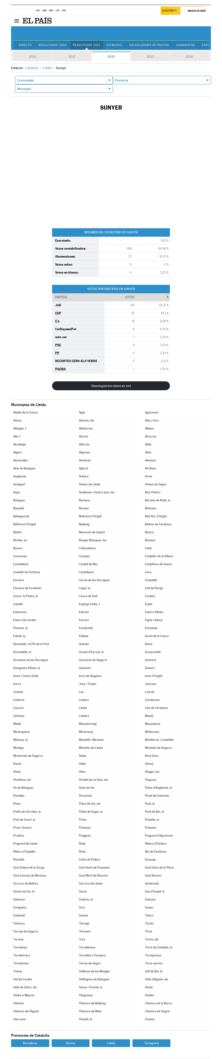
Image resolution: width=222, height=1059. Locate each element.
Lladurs (84, 700)
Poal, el (150, 804)
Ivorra (17, 684)
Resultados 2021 (89, 45)
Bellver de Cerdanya (158, 524)
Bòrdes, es (20, 540)
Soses (149, 907)
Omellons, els (22, 780)
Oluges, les (152, 772)
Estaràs (84, 612)
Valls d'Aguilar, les (156, 979)
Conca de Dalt (88, 596)
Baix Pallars (152, 492)
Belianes (150, 508)
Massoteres (152, 724)
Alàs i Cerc (152, 420)
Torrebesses (87, 947)
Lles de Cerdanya (156, 708)
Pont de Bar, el (154, 812)
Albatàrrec (86, 428)
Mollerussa (152, 732)
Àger (82, 412)
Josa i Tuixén (87, 684)
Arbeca (84, 476)
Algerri (17, 452)
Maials (149, 716)
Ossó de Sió (87, 788)
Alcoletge (19, 444)
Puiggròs (85, 836)
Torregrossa (153, 955)
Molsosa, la (20, 740)
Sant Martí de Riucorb (93, 875)
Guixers (150, 668)
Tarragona (151, 1043)
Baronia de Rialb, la (157, 500)
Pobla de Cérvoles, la (27, 812)
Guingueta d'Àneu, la (26, 668)
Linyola (149, 692)
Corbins (150, 596)
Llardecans (152, 700)
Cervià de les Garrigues (94, 580)
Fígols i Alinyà (154, 620)
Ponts (82, 820)
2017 (71, 57)
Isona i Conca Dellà (25, 676)
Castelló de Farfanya (26, 572)
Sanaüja (150, 860)
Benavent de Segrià (92, 532)
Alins (148, 452)
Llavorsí (18, 708)
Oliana (149, 764)
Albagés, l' (20, 428)
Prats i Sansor (22, 828)
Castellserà (86, 572)
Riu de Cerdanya (156, 852)
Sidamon (19, 899)
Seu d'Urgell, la (155, 891)
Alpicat (83, 468)
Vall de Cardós (22, 979)
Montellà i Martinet (91, 740)
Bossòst (150, 540)
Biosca (149, 532)
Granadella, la (22, 652)
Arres (148, 476)
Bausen (84, 508)
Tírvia (148, 931)
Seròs (83, 891)
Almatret (84, 460)
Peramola (85, 796)
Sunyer (83, 915)
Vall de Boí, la (153, 971)
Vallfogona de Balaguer (94, 979)
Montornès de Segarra (28, 756)
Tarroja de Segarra (25, 931)
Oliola (17, 772)
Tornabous (20, 947)
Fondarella (86, 628)
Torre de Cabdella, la (158, 947)
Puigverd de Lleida (25, 844)
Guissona (85, 668)
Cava (148, 572)
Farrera (84, 620)
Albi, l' (17, 436)
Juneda (18, 692)
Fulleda (83, 636)
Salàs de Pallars (89, 860)
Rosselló (18, 860)
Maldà (17, 724)
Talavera (19, 923)
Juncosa (150, 684)
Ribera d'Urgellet (24, 852)
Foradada (151, 628)
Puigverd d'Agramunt (159, 836)
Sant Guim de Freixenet (94, 868)
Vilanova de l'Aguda (26, 1011)
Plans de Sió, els (89, 804)
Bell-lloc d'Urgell (156, 516)
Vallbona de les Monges (94, 971)
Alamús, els (86, 420)
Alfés (148, 444)
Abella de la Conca (25, 412)
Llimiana (19, 716)
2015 (111, 57)
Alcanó (83, 436)
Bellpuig (84, 524)
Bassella (18, 508)
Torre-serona (154, 963)
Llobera (84, 716)
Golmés (84, 644)
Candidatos (190, 45)
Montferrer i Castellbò (159, 740)
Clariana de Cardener (27, 588)
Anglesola (19, 476)
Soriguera (19, 907)
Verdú (149, 987)
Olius (82, 772)
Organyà (150, 780)
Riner (82, 852)
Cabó (148, 548)
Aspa (16, 492)
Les (81, 692)
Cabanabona (87, 548)
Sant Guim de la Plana (159, 868)
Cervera (18, 580)
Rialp (82, 844)
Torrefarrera (21, 955)
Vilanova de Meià (90, 1011)
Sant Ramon (153, 875)
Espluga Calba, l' (89, 604)
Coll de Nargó (154, 588)
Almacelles (20, 460)
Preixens (150, 828)
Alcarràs (150, 436)
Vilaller (149, 995)
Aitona (17, 420)
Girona (70, 1043)
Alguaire (84, 452)
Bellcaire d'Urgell (90, 516)
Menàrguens (21, 732)
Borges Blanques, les (93, 540)
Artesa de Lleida (89, 484)
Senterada (152, 883)
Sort (82, 907)
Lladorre (19, 700)
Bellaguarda (21, 516)
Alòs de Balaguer (24, 468)
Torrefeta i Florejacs (92, 955)
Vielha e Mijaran (23, 995)
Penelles (19, 796)
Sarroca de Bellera (25, 883)
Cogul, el (84, 588)
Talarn (149, 915)
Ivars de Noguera (90, 676)
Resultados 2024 (54, 45)
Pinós (17, 804)
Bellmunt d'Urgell (24, 524)
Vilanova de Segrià (157, 1011)
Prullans (18, 836)
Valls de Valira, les (25, 987)
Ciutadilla (151, 580)
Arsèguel (19, 484)
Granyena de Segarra (93, 660)
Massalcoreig (88, 724)
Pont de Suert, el (24, 820)
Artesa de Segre (155, 484)
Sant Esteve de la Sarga (29, 868)
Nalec (83, 756)
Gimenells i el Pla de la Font (31, 644)
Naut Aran (151, 756)
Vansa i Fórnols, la (91, 987)
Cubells (18, 604)
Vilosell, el (85, 1019)
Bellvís (17, 532)
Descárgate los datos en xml (111, 386)
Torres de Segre (89, 963)
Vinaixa (150, 1019)
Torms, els (152, 939)
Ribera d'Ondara (156, 844)
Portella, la (152, 820)
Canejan (84, 556)
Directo (25, 45)
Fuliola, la (19, 636)
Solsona (150, 899)
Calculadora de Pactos (153, 45)
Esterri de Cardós (24, 620)
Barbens (84, 500)
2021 (32, 57)
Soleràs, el (86, 899)
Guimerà (150, 660)
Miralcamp (86, 732)
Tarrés (149, 923)
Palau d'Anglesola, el (158, 788)
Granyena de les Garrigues (30, 660)
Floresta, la (20, 628)
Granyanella (153, 652)
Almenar (150, 460)
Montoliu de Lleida (91, 748)
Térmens (85, 931)
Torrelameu (21, 963)
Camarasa (20, 556)
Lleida (83, 708)
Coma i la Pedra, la (25, 596)
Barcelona (30, 1043)
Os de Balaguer (23, 788)
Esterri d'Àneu (154, 612)
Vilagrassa (86, 995)
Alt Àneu (150, 468)
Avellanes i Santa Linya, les (97, 492)
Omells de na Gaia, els (93, 780)
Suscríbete (170, 10)
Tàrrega (84, 923)
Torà (82, 939)
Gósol (148, 644)
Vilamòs (18, 1003)
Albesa (149, 428)
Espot (148, 604)
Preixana (85, 828)
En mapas (117, 45)
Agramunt (151, 412)
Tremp (17, 971)
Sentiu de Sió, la (23, 891)
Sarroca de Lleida (91, 883)
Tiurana (18, 939)
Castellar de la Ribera (159, 556)
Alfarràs (84, 444)
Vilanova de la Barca (158, 1003)
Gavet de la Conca (157, 636)
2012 (150, 57)
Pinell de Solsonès (157, 796)
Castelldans (21, 564)
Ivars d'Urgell (153, 676)
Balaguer (19, 500)
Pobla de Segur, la (91, 812)
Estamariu (20, 612)
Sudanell (19, 915)
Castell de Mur (88, 564)
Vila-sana (19, 1019)
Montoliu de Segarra (158, 748)
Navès (17, 764)
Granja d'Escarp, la (91, 652)
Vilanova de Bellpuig (92, 1003)
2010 (189, 57)
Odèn (82, 764)
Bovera (18, 548)
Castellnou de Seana (158, 564)
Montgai (18, 748)
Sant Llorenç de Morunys (29, 875)
